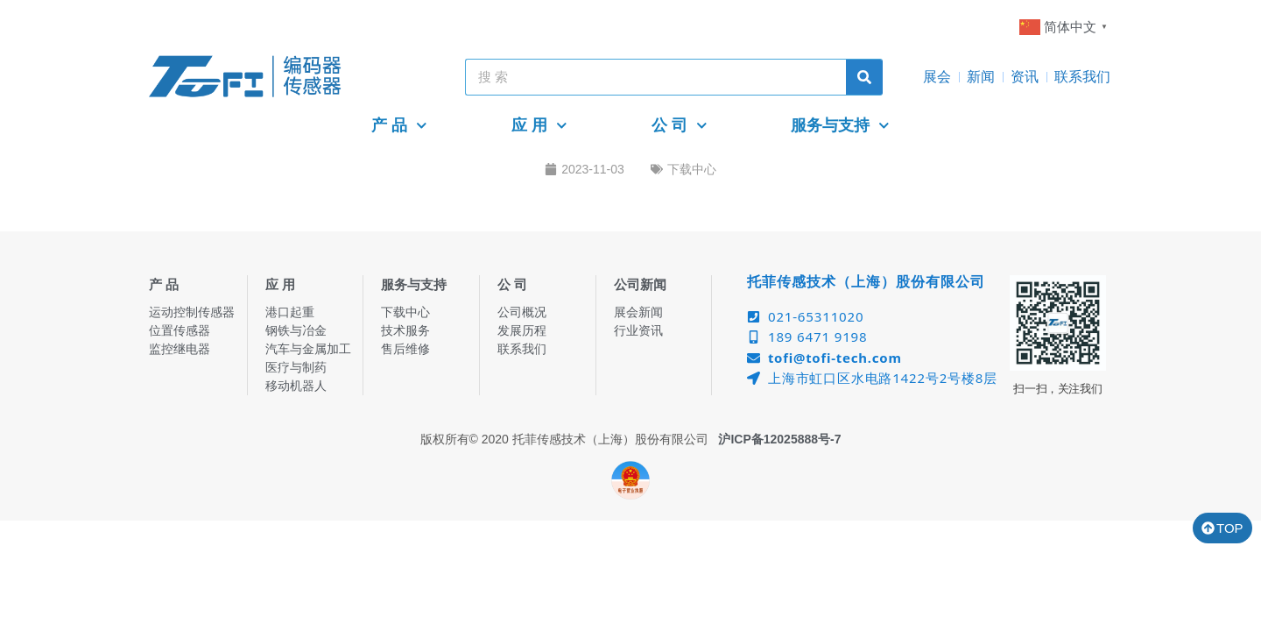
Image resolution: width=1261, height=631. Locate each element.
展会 (937, 76)
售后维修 (405, 349)
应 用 (539, 125)
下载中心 (691, 169)
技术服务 (405, 330)
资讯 (1025, 76)
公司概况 (521, 312)
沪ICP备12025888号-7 (779, 439)
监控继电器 (179, 349)
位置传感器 (179, 330)
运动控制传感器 (192, 312)
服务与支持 (840, 125)
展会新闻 (638, 312)
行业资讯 (638, 330)
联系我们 (1082, 76)
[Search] (864, 77)
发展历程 (521, 330)
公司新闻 (640, 284)
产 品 (399, 125)
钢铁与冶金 (296, 330)
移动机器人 (296, 386)
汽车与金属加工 (308, 349)
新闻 (981, 76)
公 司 (680, 125)
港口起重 (289, 312)
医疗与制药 (296, 367)
